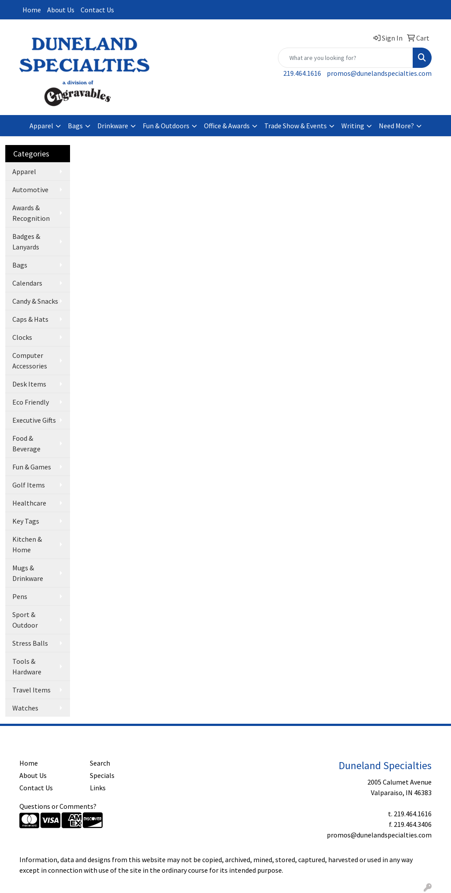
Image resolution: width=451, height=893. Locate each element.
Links (98, 787)
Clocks (22, 337)
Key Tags (25, 521)
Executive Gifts (34, 420)
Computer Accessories (29, 360)
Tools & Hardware (26, 666)
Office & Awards (227, 125)
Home (31, 9)
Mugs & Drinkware (27, 573)
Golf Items (28, 484)
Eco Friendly (30, 402)
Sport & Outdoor (25, 619)
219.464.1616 (302, 73)
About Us (60, 9)
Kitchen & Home (27, 544)
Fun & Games (31, 466)
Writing (352, 125)
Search (100, 763)
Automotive (30, 189)
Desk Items (29, 384)
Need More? (396, 125)
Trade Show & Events (295, 125)
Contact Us (97, 9)
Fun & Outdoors (166, 125)
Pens (19, 596)
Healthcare (29, 503)
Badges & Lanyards (26, 241)
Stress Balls (30, 643)
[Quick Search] (345, 58)
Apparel (41, 125)
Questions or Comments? (57, 806)
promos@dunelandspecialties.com (379, 73)
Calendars (27, 283)
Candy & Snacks (35, 301)
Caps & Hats (30, 319)
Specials (102, 775)
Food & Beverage (26, 443)
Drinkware (112, 125)
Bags (75, 125)
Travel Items (31, 689)
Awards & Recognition (31, 213)
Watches (25, 707)
